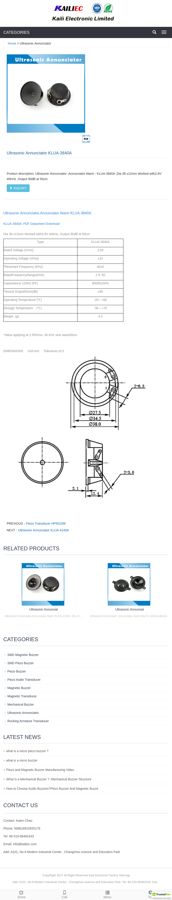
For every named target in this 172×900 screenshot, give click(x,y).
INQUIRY (18, 188)
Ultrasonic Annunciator (23, 713)
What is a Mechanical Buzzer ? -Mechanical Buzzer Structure (48, 779)
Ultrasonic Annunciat (43, 609)
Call (64, 894)
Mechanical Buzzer (20, 704)
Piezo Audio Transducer (24, 679)
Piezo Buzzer (16, 671)
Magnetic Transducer (22, 696)
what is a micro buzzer (21, 760)
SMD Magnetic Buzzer (23, 655)
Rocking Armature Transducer (28, 721)
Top (150, 894)
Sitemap (124, 875)
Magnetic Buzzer (19, 688)
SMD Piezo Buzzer (20, 663)
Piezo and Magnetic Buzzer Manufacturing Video (40, 770)
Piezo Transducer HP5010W (46, 523)
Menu (107, 894)
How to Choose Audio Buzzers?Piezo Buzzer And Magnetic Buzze (52, 788)
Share (21, 894)
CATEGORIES (16, 32)
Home (12, 43)
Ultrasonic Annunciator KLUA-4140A (43, 530)
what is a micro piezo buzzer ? (27, 751)
